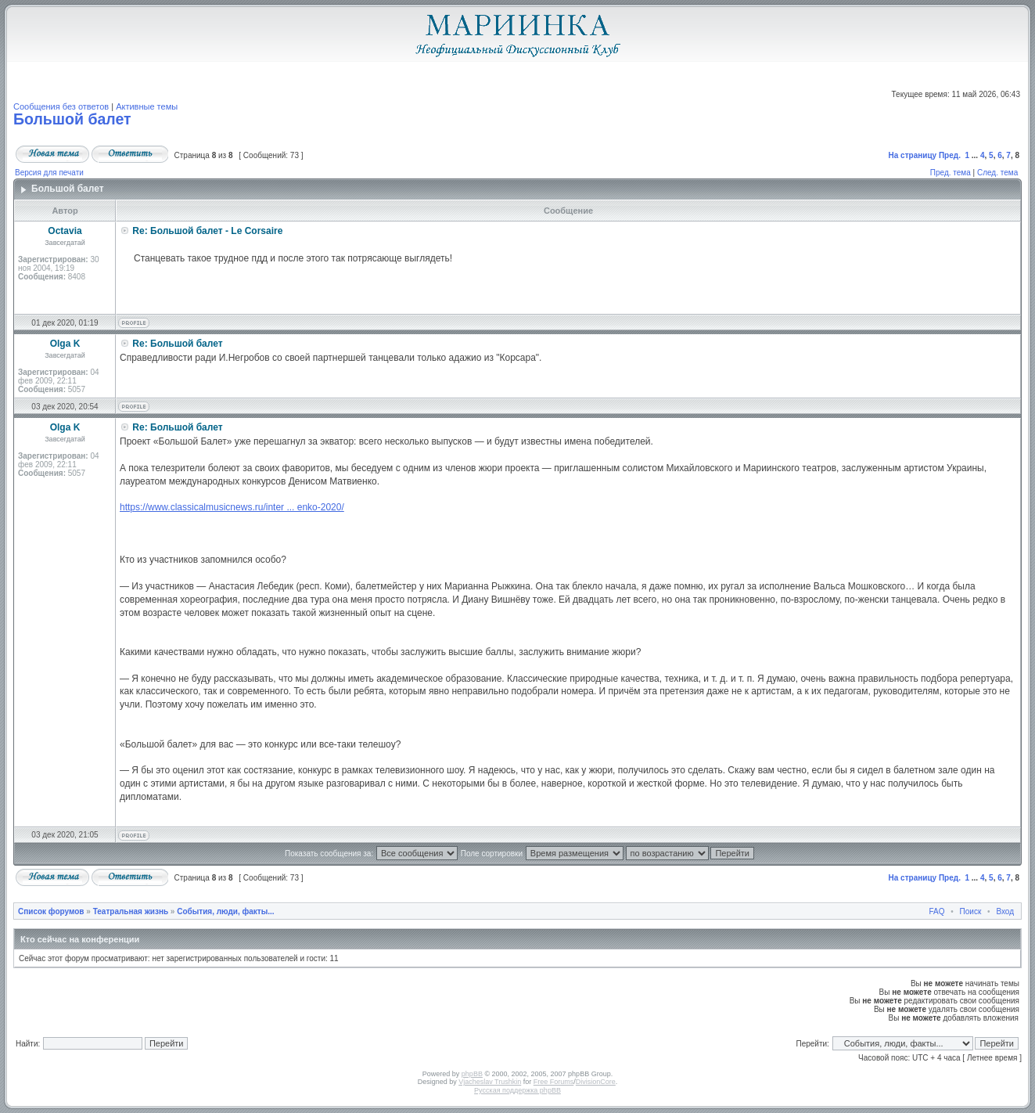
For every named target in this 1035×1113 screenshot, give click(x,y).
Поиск (971, 911)
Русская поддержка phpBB (517, 1090)
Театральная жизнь (130, 911)
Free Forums (554, 1082)
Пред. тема (950, 172)
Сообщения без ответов (61, 106)
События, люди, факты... (225, 911)
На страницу (913, 155)
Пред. (950, 155)
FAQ (937, 911)
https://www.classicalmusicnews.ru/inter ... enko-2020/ (232, 507)
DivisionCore (596, 1082)
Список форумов (51, 911)
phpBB (472, 1074)
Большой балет (72, 119)
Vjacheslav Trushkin (489, 1082)
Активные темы (147, 106)
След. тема (997, 172)
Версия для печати (49, 172)
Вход (1005, 911)
